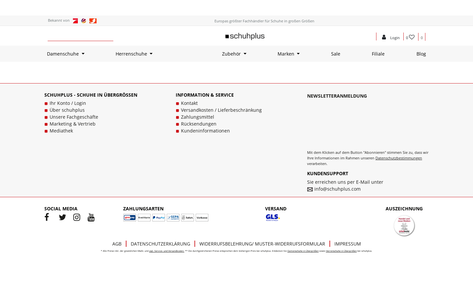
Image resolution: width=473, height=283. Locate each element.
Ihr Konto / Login (68, 103)
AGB (117, 244)
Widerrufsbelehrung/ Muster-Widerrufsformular (262, 244)
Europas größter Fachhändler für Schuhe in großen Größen (264, 20)
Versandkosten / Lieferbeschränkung (221, 110)
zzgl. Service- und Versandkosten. (166, 250)
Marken (286, 54)
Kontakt (189, 103)
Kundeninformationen (205, 131)
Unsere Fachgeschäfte (74, 117)
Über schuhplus (67, 110)
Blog (421, 54)
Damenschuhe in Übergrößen (303, 250)
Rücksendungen (198, 124)
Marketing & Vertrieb (73, 124)
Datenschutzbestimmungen (398, 157)
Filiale (378, 54)
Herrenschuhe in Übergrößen (341, 250)
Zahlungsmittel (197, 117)
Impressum (347, 244)
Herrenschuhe (131, 54)
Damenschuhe (63, 54)
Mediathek (61, 131)
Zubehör (231, 54)
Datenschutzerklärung (160, 244)
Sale (335, 54)
